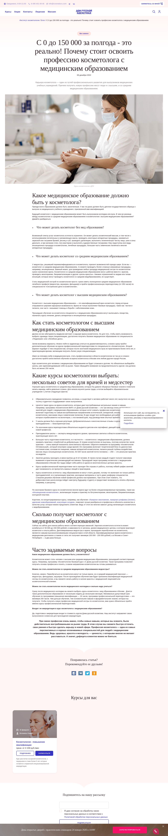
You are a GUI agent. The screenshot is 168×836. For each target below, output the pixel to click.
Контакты (27, 12)
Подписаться (84, 823)
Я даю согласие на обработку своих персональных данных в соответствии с (83, 814)
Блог (43, 20)
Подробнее (25, 753)
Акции (17, 12)
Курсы (8, 12)
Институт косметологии (29, 20)
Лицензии (40, 12)
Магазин (52, 12)
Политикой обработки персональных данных (86, 817)
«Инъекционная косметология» (45, 492)
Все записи (84, 33)
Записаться (44, 753)
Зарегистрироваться (129, 830)
